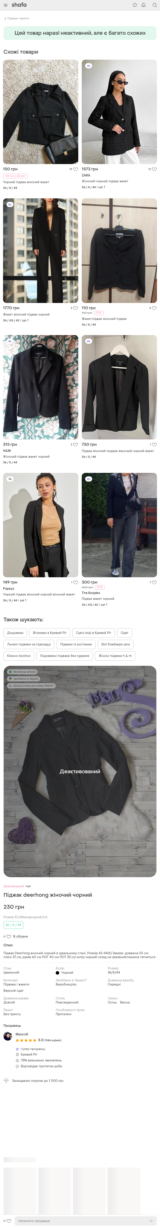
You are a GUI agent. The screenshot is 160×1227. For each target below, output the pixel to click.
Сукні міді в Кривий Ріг (93, 633)
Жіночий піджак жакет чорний (26, 457)
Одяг (124, 633)
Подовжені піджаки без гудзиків (64, 656)
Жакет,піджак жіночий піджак (104, 319)
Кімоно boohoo (19, 656)
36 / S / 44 (13, 925)
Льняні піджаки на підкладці (29, 644)
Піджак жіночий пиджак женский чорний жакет (118, 451)
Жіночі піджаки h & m (115, 656)
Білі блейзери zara (115, 644)
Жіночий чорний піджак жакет (105, 181)
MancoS (22, 1034)
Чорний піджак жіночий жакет (26, 182)
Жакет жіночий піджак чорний (26, 315)
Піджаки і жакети (18, 18)
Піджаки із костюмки (76, 644)
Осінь (112, 1002)
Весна (125, 1002)
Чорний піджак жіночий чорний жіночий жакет (39, 594)
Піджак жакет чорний (98, 599)
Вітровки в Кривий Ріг (50, 633)
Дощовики (15, 633)
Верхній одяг (13, 991)
